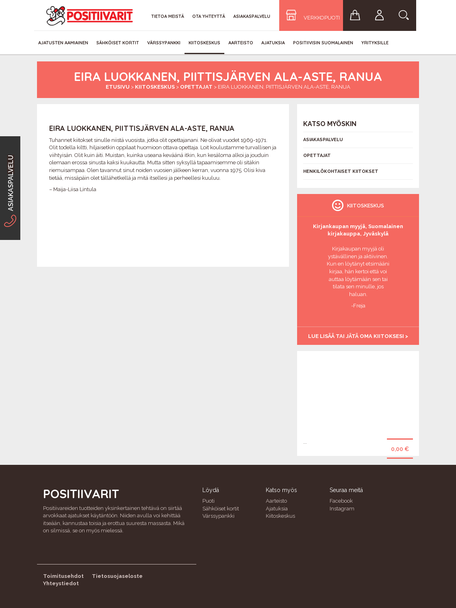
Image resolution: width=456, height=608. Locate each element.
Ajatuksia (273, 43)
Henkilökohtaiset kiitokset (340, 171)
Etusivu (118, 87)
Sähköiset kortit (117, 43)
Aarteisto (240, 43)
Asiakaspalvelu (251, 16)
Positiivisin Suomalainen (323, 43)
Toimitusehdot (63, 576)
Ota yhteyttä (208, 16)
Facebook (341, 501)
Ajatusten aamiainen (63, 43)
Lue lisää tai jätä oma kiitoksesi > (358, 336)
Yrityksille (375, 43)
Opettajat (196, 87)
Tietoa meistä (167, 16)
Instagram (342, 509)
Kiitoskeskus (204, 43)
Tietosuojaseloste (117, 576)
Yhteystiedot (61, 583)
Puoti (208, 501)
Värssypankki (163, 43)
